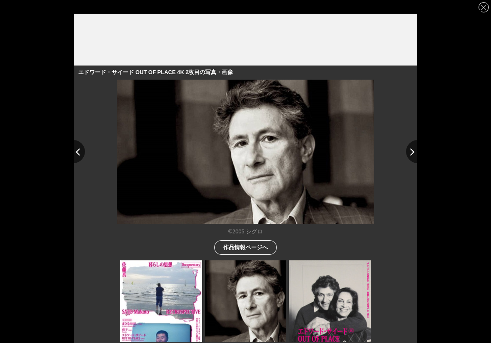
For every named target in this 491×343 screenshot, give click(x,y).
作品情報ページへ (245, 247)
